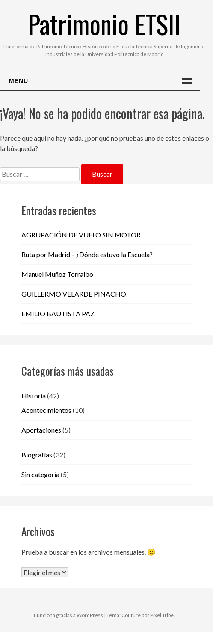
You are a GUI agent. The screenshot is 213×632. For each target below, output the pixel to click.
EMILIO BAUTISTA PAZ (58, 313)
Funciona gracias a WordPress (68, 615)
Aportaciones (41, 430)
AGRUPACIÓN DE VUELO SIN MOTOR (81, 235)
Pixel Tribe (162, 615)
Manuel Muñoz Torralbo (57, 274)
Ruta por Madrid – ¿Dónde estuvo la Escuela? (87, 254)
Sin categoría (40, 474)
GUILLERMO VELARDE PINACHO (73, 294)
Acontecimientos (46, 410)
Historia (33, 396)
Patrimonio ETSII (104, 23)
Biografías (36, 455)
